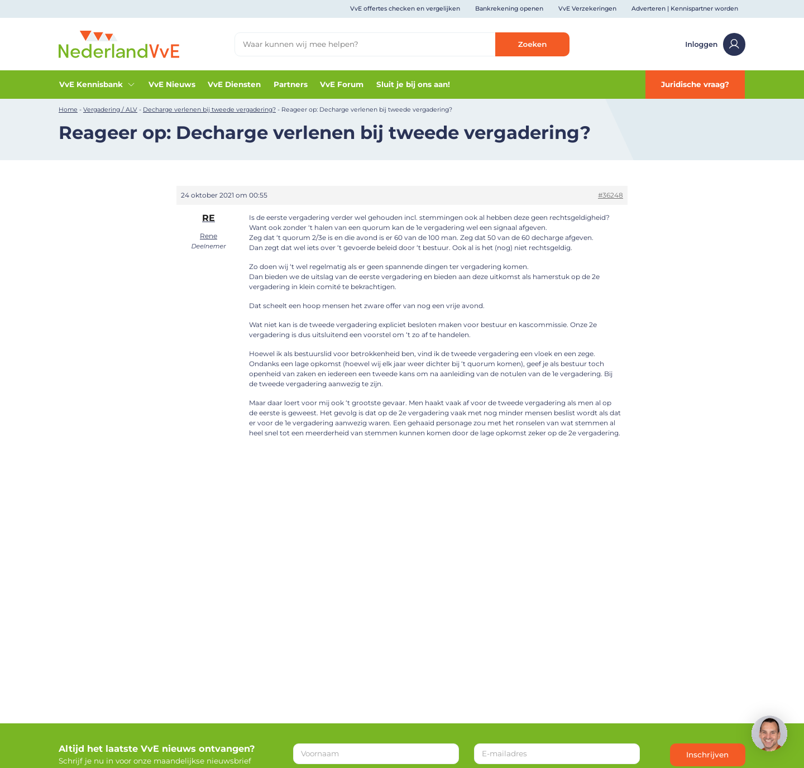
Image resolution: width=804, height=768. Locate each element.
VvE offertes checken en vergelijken (405, 8)
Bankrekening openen (509, 8)
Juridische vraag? (695, 84)
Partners (291, 84)
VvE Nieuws (172, 84)
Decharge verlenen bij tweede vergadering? (209, 109)
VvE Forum (341, 84)
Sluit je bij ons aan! (413, 84)
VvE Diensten (234, 84)
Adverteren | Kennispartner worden (684, 8)
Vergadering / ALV (110, 109)
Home (68, 109)
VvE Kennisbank (97, 84)
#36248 (610, 195)
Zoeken (532, 44)
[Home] (119, 43)
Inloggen (715, 44)
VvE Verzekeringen (587, 8)
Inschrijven (707, 754)
